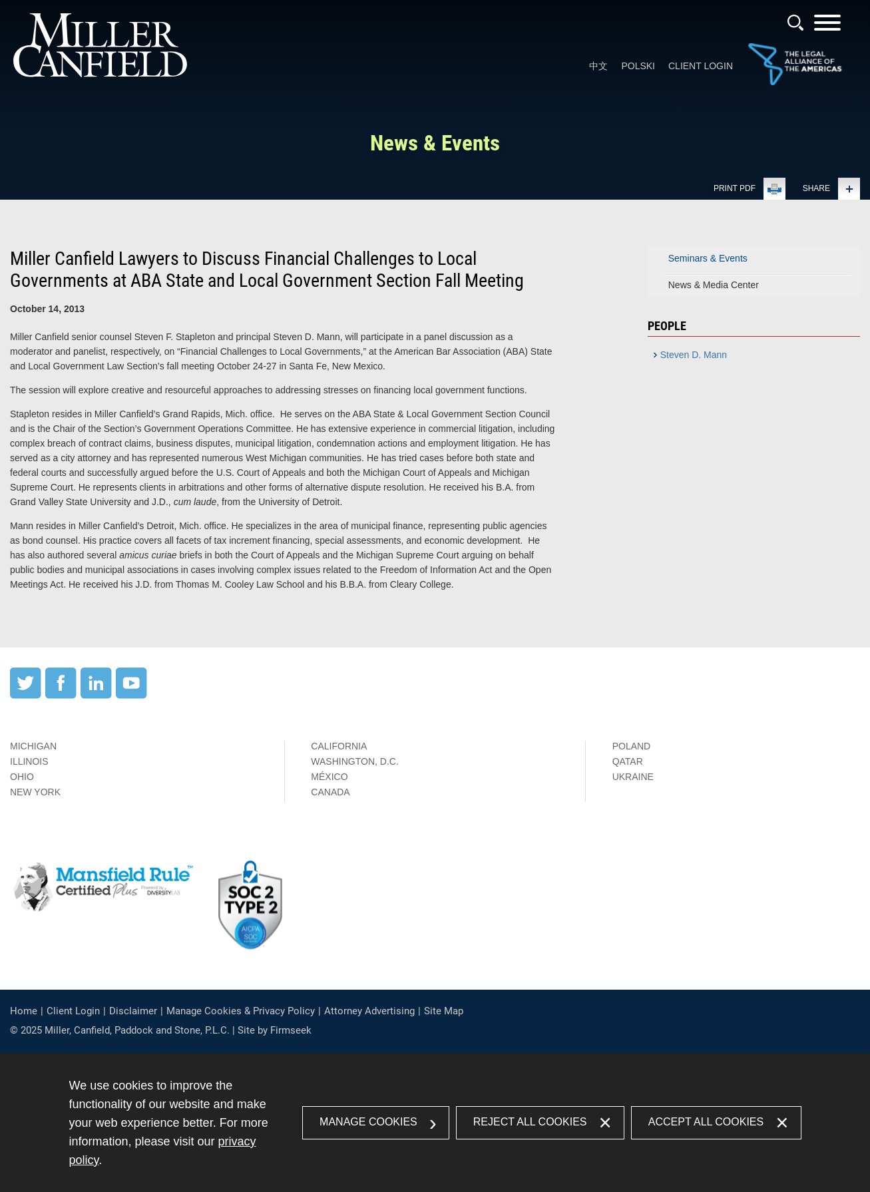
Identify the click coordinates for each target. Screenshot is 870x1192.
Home (23, 1011)
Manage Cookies (368, 1121)
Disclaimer (133, 1011)
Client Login (700, 66)
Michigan (33, 746)
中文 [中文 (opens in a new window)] (598, 66)
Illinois (29, 761)
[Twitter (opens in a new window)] (25, 695)
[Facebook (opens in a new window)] (61, 695)
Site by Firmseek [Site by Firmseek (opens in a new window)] (275, 1030)
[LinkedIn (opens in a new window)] (96, 695)
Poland (631, 746)
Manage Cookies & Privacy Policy (240, 1011)
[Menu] (827, 27)
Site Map (443, 1011)
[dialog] (435, 1123)
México (329, 776)
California (339, 746)
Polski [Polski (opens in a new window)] (638, 66)
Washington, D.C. (354, 761)
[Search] (795, 23)
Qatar (627, 761)
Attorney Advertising (369, 1011)
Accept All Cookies (705, 1121)
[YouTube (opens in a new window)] (131, 695)
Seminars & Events (708, 258)
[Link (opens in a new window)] (794, 82)
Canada (330, 792)
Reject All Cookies (530, 1121)
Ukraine (633, 776)
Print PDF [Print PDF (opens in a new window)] (735, 188)
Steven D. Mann (693, 354)
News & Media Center (713, 285)
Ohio (22, 776)
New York (35, 792)
